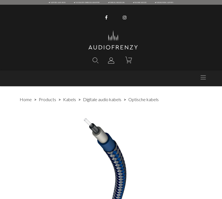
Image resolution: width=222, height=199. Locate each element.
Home (26, 99)
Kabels (69, 99)
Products (47, 99)
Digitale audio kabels (102, 99)
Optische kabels (143, 99)
